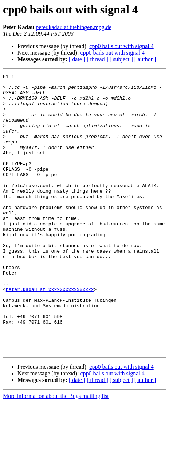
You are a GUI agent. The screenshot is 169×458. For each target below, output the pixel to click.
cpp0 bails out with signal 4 (121, 46)
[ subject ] (121, 59)
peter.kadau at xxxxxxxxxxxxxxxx (50, 332)
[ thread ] (97, 59)
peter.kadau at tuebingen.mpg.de (73, 27)
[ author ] (145, 59)
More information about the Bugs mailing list (56, 452)
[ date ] (77, 59)
